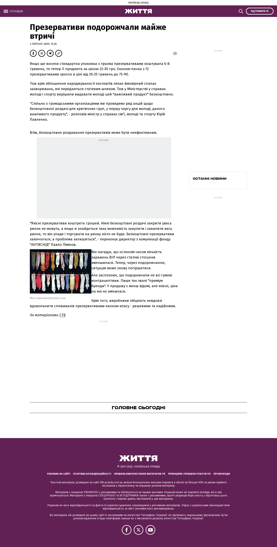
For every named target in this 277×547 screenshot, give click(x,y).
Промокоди (222, 473)
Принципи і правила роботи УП (189, 473)
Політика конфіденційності (92, 473)
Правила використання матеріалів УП (139, 473)
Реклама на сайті (58, 473)
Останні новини (209, 178)
